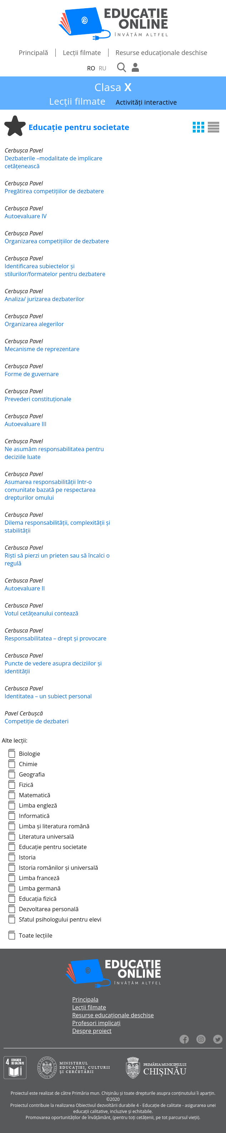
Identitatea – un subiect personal (48, 696)
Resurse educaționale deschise (161, 52)
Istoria (27, 857)
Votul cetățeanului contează (41, 613)
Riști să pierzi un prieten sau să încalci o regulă (57, 559)
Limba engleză (38, 805)
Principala (85, 999)
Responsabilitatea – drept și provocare (55, 638)
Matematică (34, 795)
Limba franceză (39, 878)
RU (102, 68)
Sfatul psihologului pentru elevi (60, 919)
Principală (33, 52)
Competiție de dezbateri (37, 721)
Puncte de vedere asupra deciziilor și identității (53, 667)
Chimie (28, 764)
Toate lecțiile (35, 935)
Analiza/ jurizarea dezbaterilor (44, 299)
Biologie (29, 754)
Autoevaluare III (25, 424)
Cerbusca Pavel (24, 547)
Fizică (26, 785)
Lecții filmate (82, 52)
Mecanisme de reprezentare (42, 349)
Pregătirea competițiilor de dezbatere (54, 191)
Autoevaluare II (25, 588)
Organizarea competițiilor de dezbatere (57, 241)
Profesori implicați (96, 1023)
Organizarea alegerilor (34, 324)
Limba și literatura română (54, 826)
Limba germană (40, 888)
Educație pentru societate (53, 847)
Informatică (34, 816)
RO (91, 68)
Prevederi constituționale (38, 399)
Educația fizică (37, 899)
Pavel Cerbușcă (24, 713)
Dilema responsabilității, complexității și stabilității (57, 526)
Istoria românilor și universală (58, 868)
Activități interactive (146, 102)
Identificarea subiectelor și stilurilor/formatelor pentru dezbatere (55, 270)
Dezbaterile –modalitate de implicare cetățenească (53, 162)
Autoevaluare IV (26, 216)
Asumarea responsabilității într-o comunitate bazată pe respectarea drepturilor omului (50, 489)
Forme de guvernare (32, 374)
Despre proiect (91, 1031)
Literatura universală (46, 836)
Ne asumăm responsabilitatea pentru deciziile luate (54, 453)
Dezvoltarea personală (49, 909)
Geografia (32, 774)
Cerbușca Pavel (24, 150)
